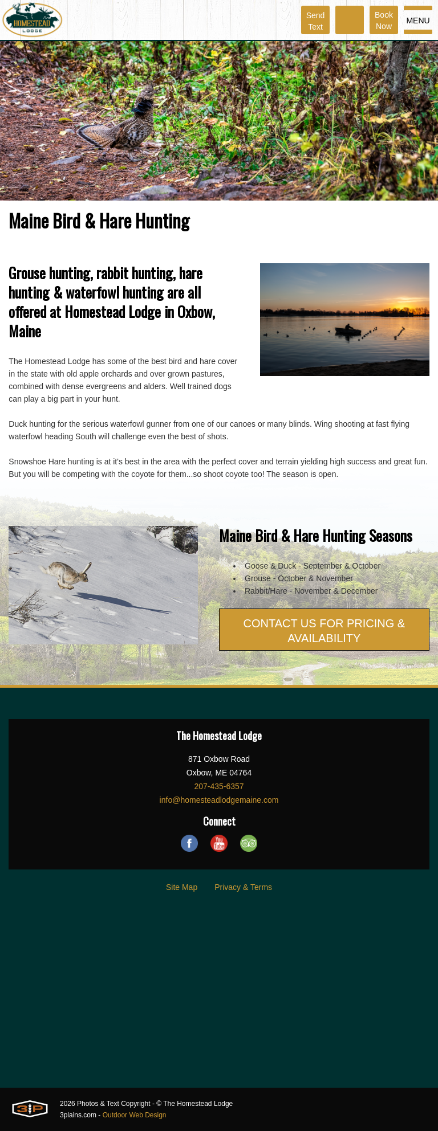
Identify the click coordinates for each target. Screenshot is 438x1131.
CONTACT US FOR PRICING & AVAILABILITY (324, 630)
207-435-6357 (219, 786)
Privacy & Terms (243, 887)
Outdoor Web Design (135, 1115)
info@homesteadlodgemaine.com (219, 800)
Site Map (181, 887)
